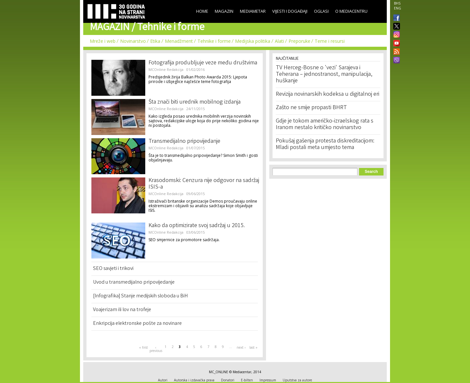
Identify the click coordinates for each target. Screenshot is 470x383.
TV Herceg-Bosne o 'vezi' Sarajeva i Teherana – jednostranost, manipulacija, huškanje (324, 74)
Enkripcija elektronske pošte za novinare (137, 323)
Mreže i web (103, 41)
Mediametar (253, 11)
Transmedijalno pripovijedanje (184, 141)
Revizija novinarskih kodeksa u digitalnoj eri (327, 94)
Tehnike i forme (214, 41)
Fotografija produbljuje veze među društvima (203, 63)
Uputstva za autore (297, 380)
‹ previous (155, 349)
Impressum (267, 380)
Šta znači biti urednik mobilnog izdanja (195, 102)
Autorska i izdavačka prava (194, 380)
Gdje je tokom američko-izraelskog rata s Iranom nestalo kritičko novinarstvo (324, 124)
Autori (162, 380)
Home (202, 11)
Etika (155, 41)
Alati (279, 41)
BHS (397, 3)
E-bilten (247, 380)
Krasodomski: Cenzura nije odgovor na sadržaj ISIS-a (204, 184)
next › (241, 347)
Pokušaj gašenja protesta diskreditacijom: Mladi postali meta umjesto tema (325, 144)
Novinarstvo (133, 41)
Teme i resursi (330, 41)
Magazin (224, 11)
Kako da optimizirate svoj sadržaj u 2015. (197, 226)
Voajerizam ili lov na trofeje (122, 310)
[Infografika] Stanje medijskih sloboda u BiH (140, 296)
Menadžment (179, 41)
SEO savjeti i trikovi (113, 269)
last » (253, 347)
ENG (397, 8)
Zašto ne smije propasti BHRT (311, 108)
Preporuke (299, 41)
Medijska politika (252, 41)
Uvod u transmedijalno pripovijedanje (134, 282)
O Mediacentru (351, 11)
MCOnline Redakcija (166, 69)
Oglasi (321, 11)
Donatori (227, 380)
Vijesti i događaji (289, 11)
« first (143, 347)
